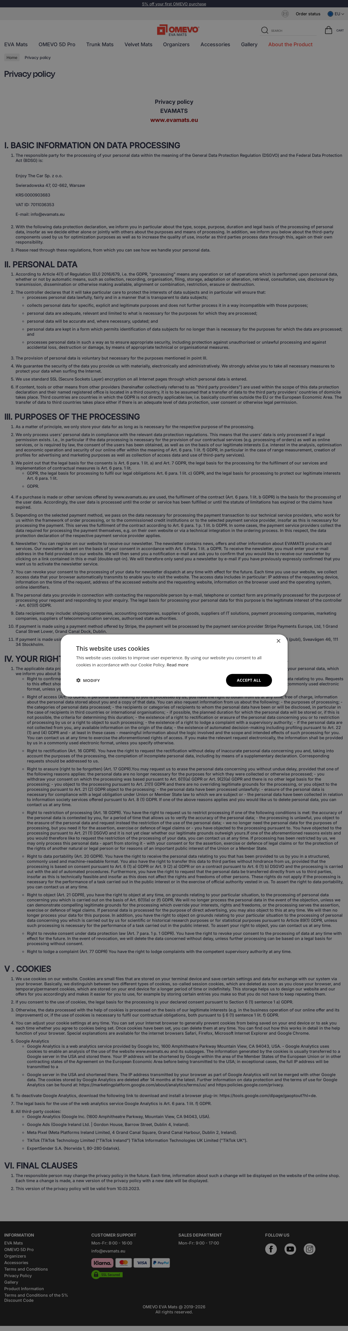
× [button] (278, 641)
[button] (88, 680)
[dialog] (174, 666)
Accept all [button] (249, 680)
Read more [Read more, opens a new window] (178, 664)
